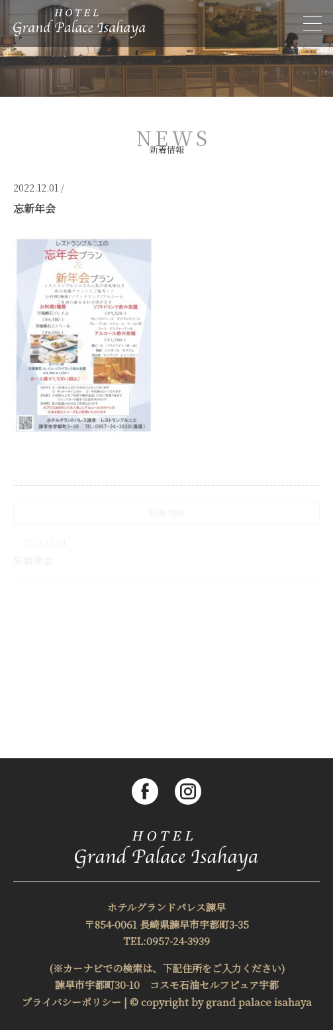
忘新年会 (33, 560)
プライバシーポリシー (71, 1002)
